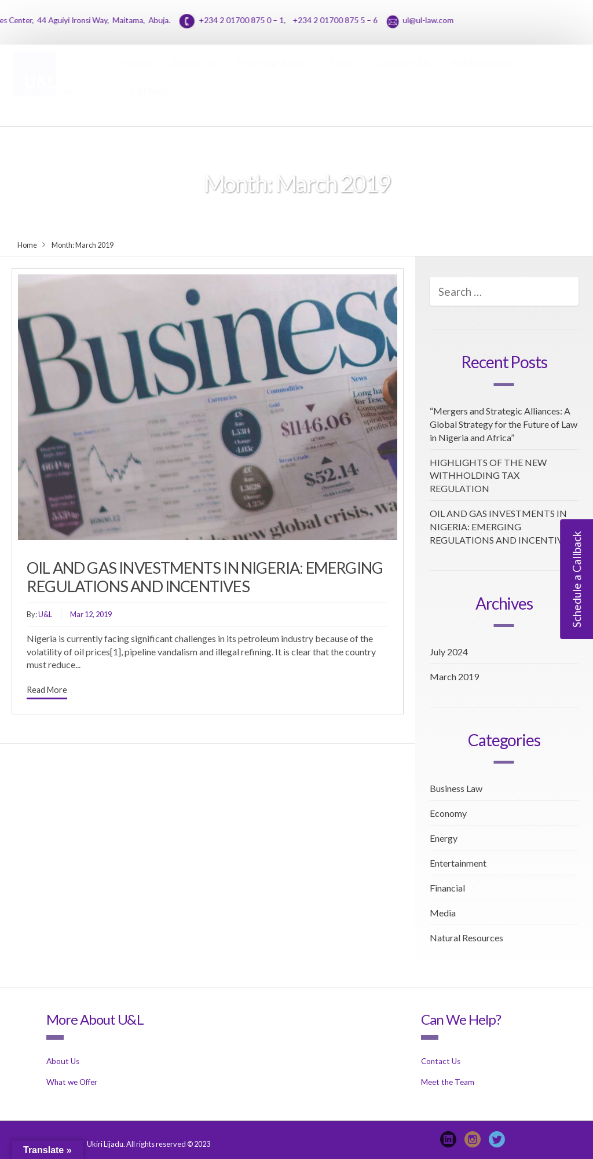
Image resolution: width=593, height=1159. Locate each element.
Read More (47, 690)
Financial (447, 887)
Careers (150, 101)
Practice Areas (273, 74)
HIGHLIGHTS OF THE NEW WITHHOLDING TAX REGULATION (488, 475)
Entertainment (458, 862)
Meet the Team (447, 1082)
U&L (45, 614)
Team (342, 74)
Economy (448, 813)
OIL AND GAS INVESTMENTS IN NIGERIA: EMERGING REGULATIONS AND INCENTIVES (205, 577)
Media (443, 912)
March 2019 (454, 676)
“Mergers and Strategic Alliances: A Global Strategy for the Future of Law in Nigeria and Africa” (503, 424)
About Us (194, 74)
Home (137, 74)
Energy (443, 837)
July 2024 (449, 651)
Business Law (456, 788)
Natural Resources (466, 937)
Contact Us (403, 74)
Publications (481, 74)
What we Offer (71, 1082)
